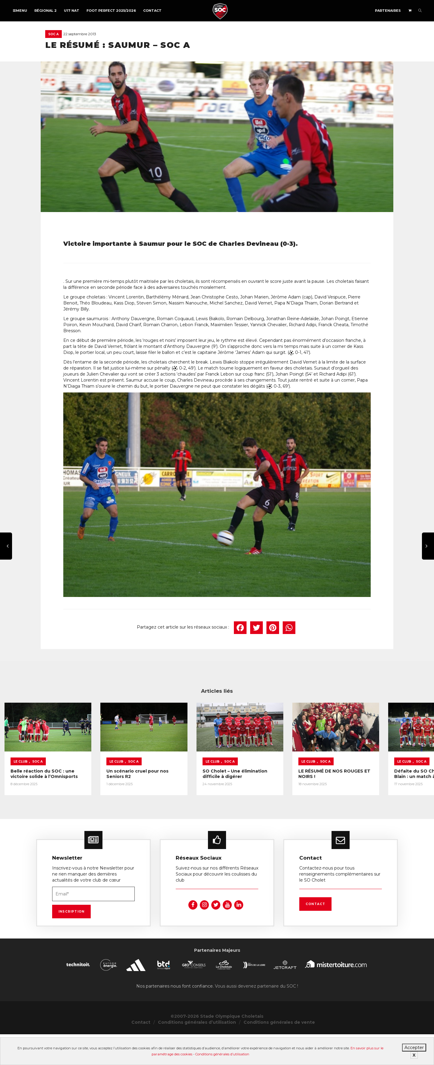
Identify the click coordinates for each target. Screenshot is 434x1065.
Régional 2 (45, 10)
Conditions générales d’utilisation (222, 1054)
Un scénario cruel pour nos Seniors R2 (199, 798)
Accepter (414, 1047)
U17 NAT (71, 10)
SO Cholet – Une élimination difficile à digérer (352, 798)
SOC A (53, 34)
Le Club (20, 789)
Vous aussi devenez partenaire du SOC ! (256, 1017)
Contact (152, 10)
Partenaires (388, 10)
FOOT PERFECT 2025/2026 (111, 10)
